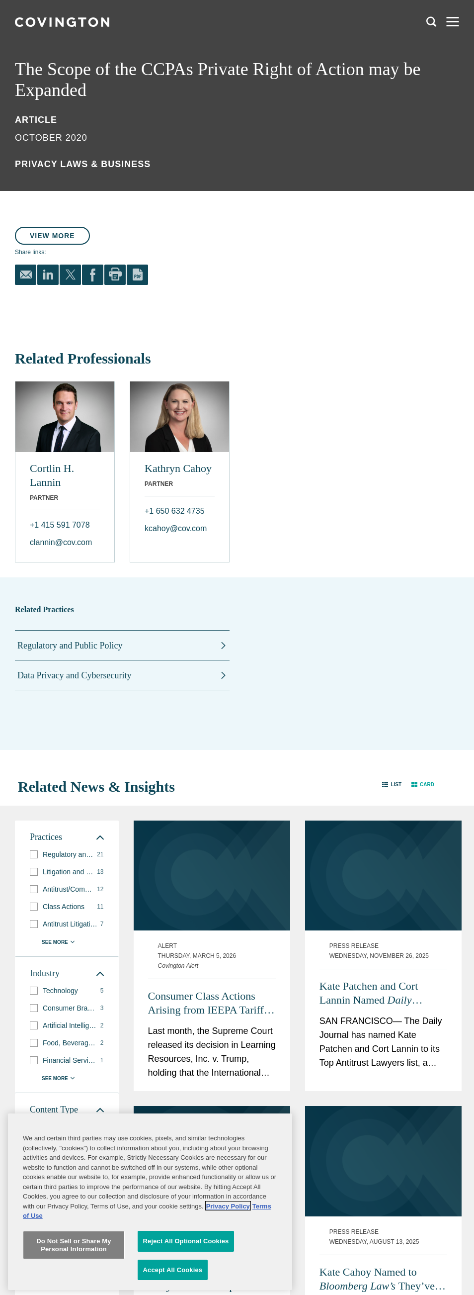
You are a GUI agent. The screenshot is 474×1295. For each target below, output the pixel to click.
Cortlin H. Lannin (52, 475)
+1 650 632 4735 (175, 511)
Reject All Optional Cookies (186, 1270)
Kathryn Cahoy (178, 468)
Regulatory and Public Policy (69, 645)
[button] (391, 784)
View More (52, 236)
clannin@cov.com (61, 542)
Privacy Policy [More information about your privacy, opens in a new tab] (228, 1235)
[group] (67, 854)
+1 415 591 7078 (60, 525)
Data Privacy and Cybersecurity (74, 675)
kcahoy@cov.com (176, 528)
